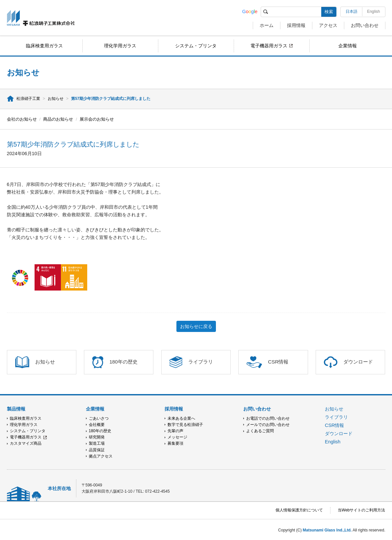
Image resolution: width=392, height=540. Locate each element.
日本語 (351, 11)
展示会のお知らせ (97, 119)
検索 (329, 11)
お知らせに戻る (196, 326)
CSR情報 (334, 425)
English (373, 11)
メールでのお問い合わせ (268, 424)
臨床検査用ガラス (44, 45)
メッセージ (177, 437)
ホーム (267, 25)
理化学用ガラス (120, 45)
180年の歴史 (100, 431)
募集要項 (175, 443)
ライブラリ (336, 417)
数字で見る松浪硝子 (185, 424)
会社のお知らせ (22, 119)
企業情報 (347, 45)
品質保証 (97, 450)
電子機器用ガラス (268, 45)
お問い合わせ (365, 25)
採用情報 (296, 25)
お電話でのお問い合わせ (268, 418)
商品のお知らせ (58, 119)
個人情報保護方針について (299, 510)
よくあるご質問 (260, 431)
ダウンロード (339, 433)
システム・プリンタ (196, 45)
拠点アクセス (101, 456)
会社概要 (97, 424)
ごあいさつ (99, 418)
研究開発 (97, 437)
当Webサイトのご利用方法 (361, 510)
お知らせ (56, 98)
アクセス (328, 25)
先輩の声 (175, 431)
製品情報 (16, 408)
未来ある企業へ (181, 418)
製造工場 (97, 443)
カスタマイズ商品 (25, 443)
